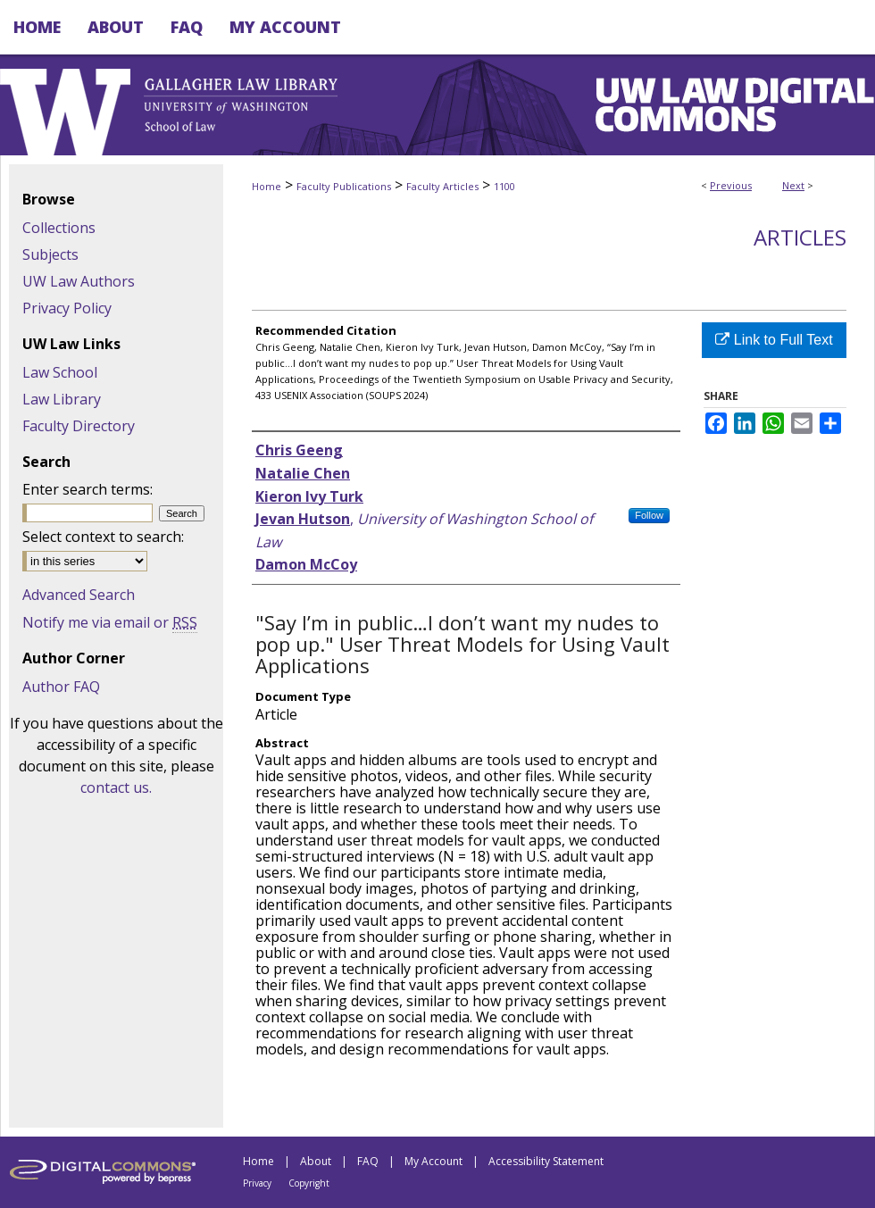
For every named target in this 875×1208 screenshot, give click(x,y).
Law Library (61, 399)
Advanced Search (78, 594)
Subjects (50, 254)
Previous (731, 185)
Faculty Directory (78, 426)
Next (793, 185)
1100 (504, 186)
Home (266, 186)
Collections (59, 227)
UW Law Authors (78, 281)
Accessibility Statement (546, 1161)
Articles (800, 237)
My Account (433, 1161)
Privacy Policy (67, 308)
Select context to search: (103, 536)
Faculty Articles (442, 186)
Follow (649, 515)
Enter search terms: (87, 489)
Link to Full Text (773, 339)
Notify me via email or (109, 622)
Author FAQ (61, 686)
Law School (59, 372)
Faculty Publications (343, 186)
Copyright (308, 1183)
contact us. (116, 787)
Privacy (257, 1183)
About (315, 1161)
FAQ (368, 1161)
